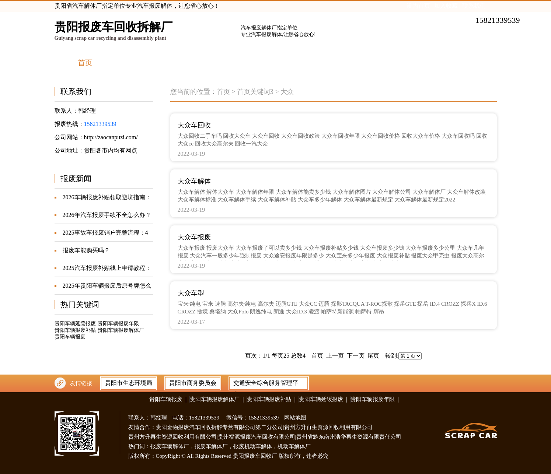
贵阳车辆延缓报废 (75, 323)
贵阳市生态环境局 (128, 383)
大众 (287, 91)
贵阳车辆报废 (70, 337)
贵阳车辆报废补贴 (75, 330)
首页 (223, 91)
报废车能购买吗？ (86, 250)
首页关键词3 (255, 91)
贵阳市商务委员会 (192, 383)
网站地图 (295, 418)
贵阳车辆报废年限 (118, 323)
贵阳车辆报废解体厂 (121, 330)
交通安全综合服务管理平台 (265, 384)
